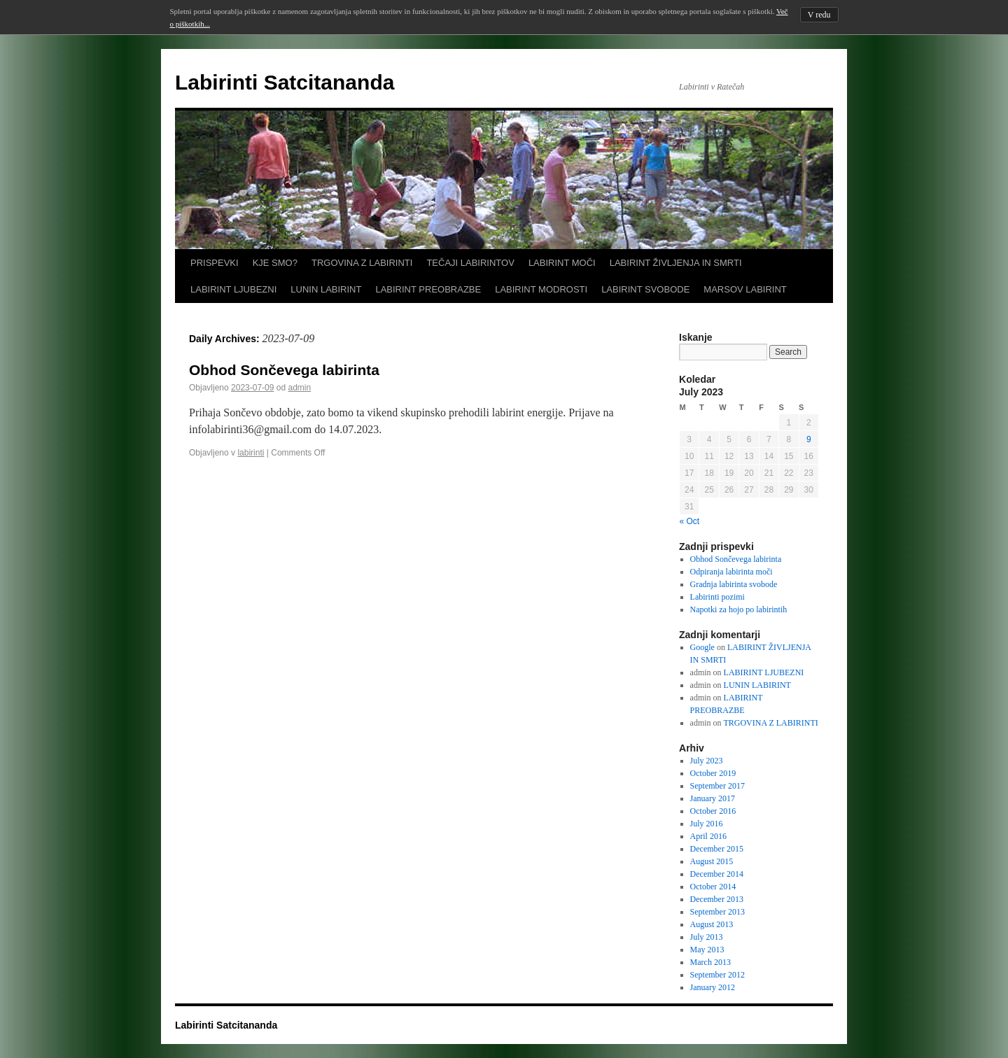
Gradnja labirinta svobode (734, 584)
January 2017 (712, 798)
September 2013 (717, 912)
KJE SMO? (275, 263)
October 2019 (713, 773)
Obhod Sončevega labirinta (284, 370)
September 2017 (717, 786)
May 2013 (707, 949)
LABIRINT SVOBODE (645, 289)
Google (702, 647)
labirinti (250, 453)
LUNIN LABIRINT (325, 289)
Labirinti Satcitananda (284, 82)
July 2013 (706, 937)
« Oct (690, 521)
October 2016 (713, 811)
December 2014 (716, 874)
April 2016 (708, 836)
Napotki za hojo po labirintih (739, 609)
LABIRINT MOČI (562, 263)
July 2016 (706, 823)
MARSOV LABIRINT (745, 289)
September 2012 (717, 975)
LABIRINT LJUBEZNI (233, 289)
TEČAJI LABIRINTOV (470, 263)
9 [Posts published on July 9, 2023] (808, 439)
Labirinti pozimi (717, 597)
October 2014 (713, 886)
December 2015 (716, 849)
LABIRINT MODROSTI (541, 289)
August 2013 (712, 924)
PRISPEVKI (214, 263)
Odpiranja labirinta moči (731, 572)
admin (299, 388)
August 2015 (712, 861)
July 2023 (706, 761)
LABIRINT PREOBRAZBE (428, 289)
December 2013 (716, 899)
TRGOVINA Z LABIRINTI (362, 263)
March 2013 (710, 962)
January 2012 (712, 987)
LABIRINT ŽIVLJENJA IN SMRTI (676, 263)
